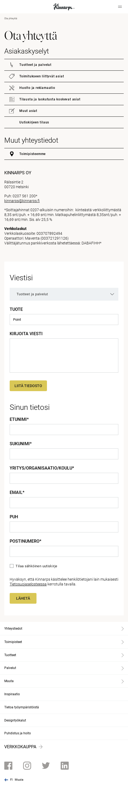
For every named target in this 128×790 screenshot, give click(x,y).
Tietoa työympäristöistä (21, 707)
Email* (17, 492)
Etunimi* (19, 419)
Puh (14, 517)
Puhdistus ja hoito (17, 733)
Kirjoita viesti (26, 333)
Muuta (19, 779)
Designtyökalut (15, 720)
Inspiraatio (12, 694)
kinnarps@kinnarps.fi (22, 201)
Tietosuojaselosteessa (28, 584)
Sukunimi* (21, 443)
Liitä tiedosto (28, 386)
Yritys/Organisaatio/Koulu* (42, 468)
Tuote (16, 309)
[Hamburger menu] (120, 6)
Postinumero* (25, 541)
